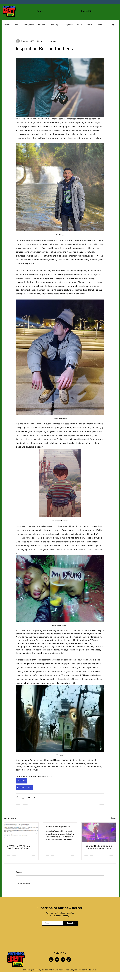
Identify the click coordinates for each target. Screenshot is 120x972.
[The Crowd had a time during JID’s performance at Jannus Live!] (99, 832)
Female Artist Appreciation (58, 826)
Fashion (89, 25)
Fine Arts (41, 25)
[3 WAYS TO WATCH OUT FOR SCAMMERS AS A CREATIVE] (21, 832)
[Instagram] (51, 959)
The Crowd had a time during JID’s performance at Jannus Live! (98, 847)
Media (79, 25)
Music (17, 25)
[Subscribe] (70, 923)
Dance (99, 25)
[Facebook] (57, 959)
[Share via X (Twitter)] (23, 797)
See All (113, 818)
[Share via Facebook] (17, 797)
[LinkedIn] (63, 959)
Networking (54, 25)
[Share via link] (34, 797)
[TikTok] (68, 959)
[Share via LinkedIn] (29, 797)
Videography (67, 25)
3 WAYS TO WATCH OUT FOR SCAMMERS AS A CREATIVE (19, 847)
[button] (113, 25)
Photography (29, 25)
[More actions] (102, 41)
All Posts (7, 25)
